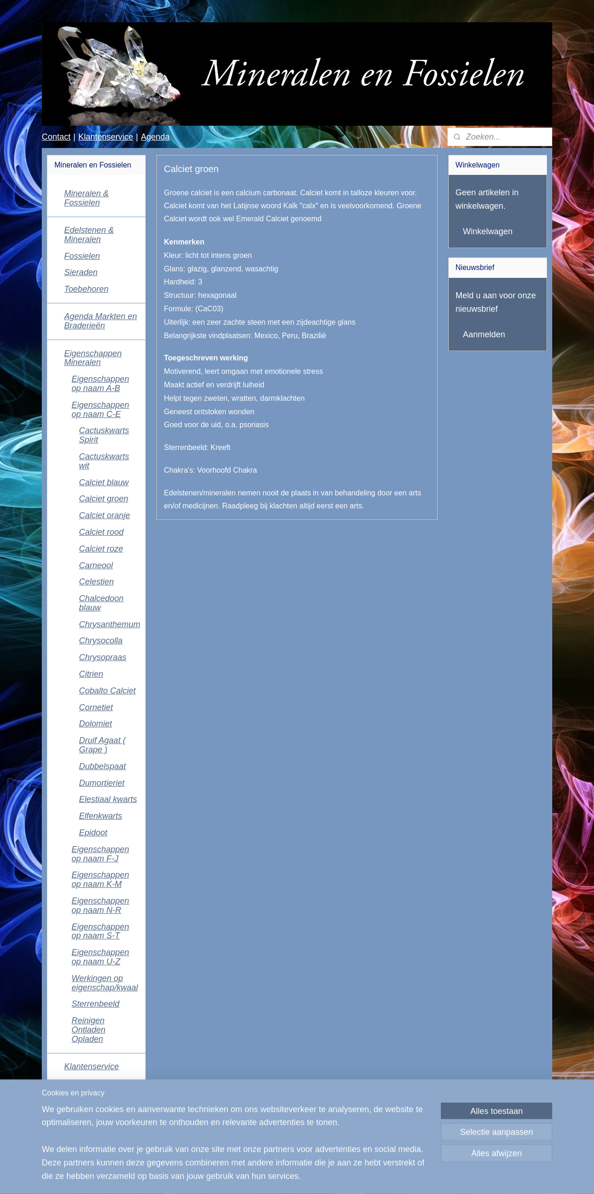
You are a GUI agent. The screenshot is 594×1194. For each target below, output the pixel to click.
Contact (56, 136)
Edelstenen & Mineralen (89, 234)
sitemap (279, 1177)
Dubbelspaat (102, 766)
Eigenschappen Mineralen (93, 358)
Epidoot (93, 832)
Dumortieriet (101, 783)
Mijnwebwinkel (397, 1177)
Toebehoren (86, 289)
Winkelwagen (488, 231)
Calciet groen (103, 498)
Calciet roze (101, 548)
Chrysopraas (102, 657)
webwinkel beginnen (326, 1177)
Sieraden (80, 272)
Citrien (91, 674)
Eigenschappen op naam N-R (100, 905)
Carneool (96, 565)
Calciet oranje (104, 515)
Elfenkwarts (100, 816)
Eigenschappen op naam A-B (100, 383)
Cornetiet (96, 707)
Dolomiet (95, 723)
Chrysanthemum (109, 624)
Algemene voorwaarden (88, 1104)
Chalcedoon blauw (101, 603)
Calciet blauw (104, 482)
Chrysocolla (101, 640)
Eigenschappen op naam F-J (100, 854)
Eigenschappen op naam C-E (100, 409)
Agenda (155, 136)
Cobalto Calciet (107, 690)
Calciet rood (101, 532)
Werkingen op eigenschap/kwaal (104, 983)
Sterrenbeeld (95, 1003)
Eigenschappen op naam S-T (100, 931)
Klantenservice (105, 136)
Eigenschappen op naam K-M (100, 879)
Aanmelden (484, 334)
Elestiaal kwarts (108, 799)
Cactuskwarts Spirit (104, 435)
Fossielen (82, 256)
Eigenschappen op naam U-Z (100, 957)
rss (295, 1177)
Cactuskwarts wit (104, 461)
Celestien (96, 581)
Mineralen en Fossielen (86, 1143)
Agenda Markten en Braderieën (100, 321)
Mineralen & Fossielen (86, 198)
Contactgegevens (96, 1083)
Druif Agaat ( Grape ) (102, 745)
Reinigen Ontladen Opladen (88, 1030)
